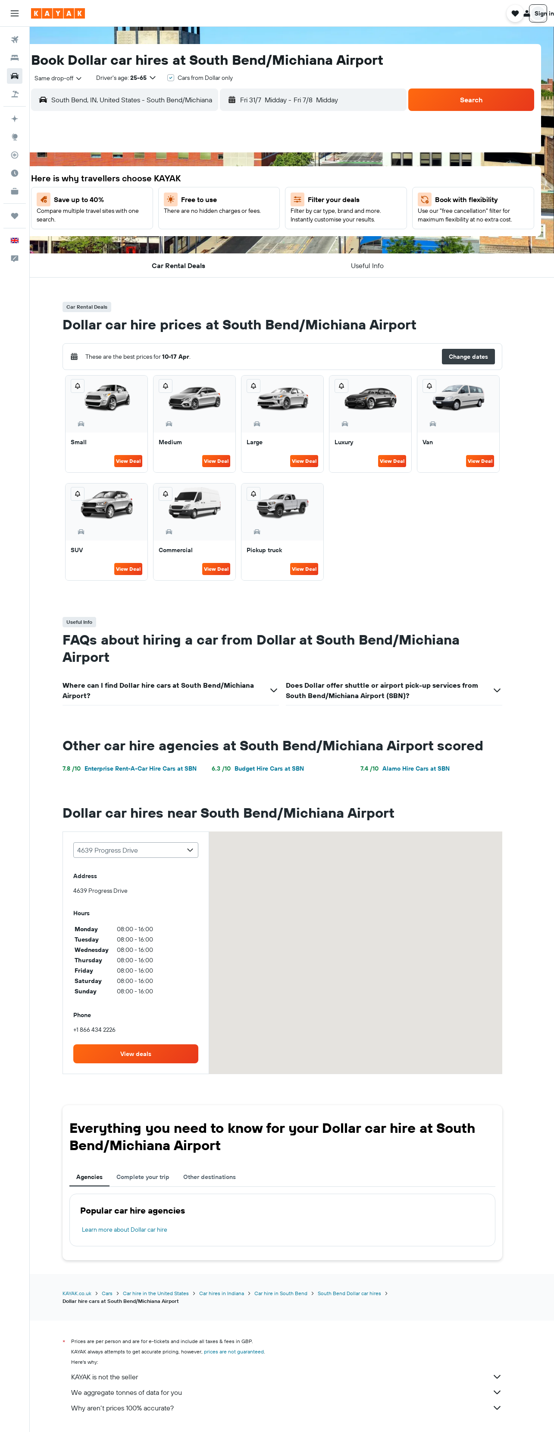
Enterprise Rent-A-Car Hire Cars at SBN (139, 768)
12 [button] (263, 200)
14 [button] (159, 221)
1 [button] (179, 180)
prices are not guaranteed (243, 1351)
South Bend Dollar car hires (359, 1293)
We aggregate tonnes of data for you (296, 1392)
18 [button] (242, 221)
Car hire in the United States (165, 1293)
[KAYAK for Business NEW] (14, 191)
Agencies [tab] (99, 1177)
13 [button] (138, 221)
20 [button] (138, 242)
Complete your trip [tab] (152, 1177)
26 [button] (262, 242)
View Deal (137, 461)
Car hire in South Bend (290, 1293)
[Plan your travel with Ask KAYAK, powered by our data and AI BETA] (14, 118)
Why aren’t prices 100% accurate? (296, 1408)
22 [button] (180, 242)
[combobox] (74, 78)
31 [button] (221, 263)
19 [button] (263, 221)
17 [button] (221, 221)
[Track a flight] (14, 155)
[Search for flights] (14, 39)
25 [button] (242, 242)
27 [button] (138, 263)
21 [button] (159, 242)
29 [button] (180, 263)
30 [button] (200, 263)
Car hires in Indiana (231, 1293)
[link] (145, 1053)
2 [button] (201, 180)
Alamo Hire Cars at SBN (414, 768)
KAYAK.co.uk (86, 1293)
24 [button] (221, 242)
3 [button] (221, 180)
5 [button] (263, 180)
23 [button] (200, 242)
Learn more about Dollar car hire (134, 1229)
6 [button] (139, 200)
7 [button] (159, 200)
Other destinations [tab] (219, 1177)
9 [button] (201, 200)
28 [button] (159, 263)
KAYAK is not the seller (296, 1377)
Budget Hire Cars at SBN (267, 768)
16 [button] (200, 221)
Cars (116, 1293)
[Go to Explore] (14, 136)
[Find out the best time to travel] (14, 173)
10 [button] (221, 200)
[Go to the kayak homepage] (58, 13)
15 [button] (180, 221)
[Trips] (14, 215)
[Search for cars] (14, 76)
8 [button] (180, 200)
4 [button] (242, 180)
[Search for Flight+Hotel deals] (14, 94)
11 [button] (241, 200)
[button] (14, 13)
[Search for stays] (14, 57)
